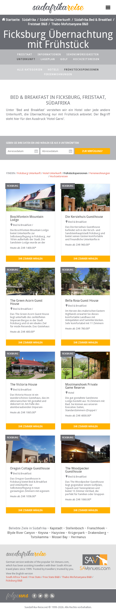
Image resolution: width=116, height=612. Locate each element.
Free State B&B (51, 577)
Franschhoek (96, 528)
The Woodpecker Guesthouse (77, 469)
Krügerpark (76, 533)
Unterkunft (26, 59)
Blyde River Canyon (21, 533)
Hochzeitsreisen (86, 59)
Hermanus (78, 537)
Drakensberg (97, 533)
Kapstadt (56, 528)
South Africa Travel (16, 577)
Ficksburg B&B (14, 580)
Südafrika (29, 20)
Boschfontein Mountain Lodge (26, 218)
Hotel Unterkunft (52, 173)
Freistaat (24, 54)
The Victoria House (23, 384)
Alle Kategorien (29, 69)
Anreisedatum (36, 151)
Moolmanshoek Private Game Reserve (81, 386)
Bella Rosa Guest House (81, 300)
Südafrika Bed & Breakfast (93, 20)
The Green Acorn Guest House (26, 302)
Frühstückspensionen (81, 69)
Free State (35, 577)
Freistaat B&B (37, 24)
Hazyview (58, 533)
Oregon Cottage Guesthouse (30, 468)
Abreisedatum (70, 151)
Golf (64, 59)
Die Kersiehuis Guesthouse (84, 217)
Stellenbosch (75, 528)
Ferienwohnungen (58, 74)
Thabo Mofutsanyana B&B (69, 24)
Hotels (53, 69)
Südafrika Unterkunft (55, 20)
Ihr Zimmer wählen (30, 258)
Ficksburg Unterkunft (29, 173)
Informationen (49, 54)
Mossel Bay (60, 537)
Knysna (43, 533)
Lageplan (48, 59)
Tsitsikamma (39, 537)
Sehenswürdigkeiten (82, 54)
